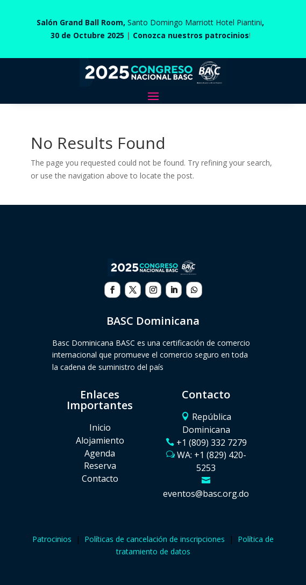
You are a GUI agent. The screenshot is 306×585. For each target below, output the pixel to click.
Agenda (99, 453)
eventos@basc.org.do (206, 494)
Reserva (100, 466)
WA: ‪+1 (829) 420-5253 (211, 461)
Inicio (100, 427)
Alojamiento (100, 440)
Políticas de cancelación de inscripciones (154, 539)
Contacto (100, 478)
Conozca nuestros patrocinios (191, 35)
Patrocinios (52, 539)
